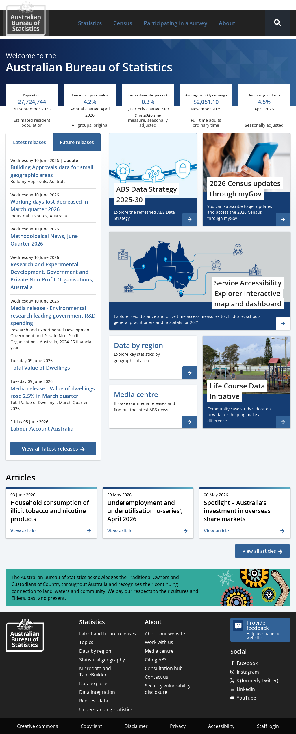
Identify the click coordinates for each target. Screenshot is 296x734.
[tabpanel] (53, 304)
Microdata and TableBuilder (95, 671)
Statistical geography (102, 659)
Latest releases (29, 142)
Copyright (91, 726)
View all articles (259, 551)
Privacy (178, 726)
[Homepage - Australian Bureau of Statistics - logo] (26, 18)
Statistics (90, 23)
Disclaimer (136, 726)
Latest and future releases (107, 633)
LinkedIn (246, 689)
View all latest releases (50, 448)
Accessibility (221, 726)
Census (122, 23)
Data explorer (94, 683)
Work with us (159, 642)
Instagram (248, 672)
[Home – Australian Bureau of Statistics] (25, 635)
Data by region (95, 651)
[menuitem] (89, 23)
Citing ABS (156, 659)
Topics (86, 642)
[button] (277, 23)
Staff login (268, 726)
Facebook (247, 663)
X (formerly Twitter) (257, 680)
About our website (165, 633)
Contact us (156, 677)
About (227, 23)
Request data (93, 701)
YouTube (246, 698)
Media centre (159, 651)
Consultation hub (164, 668)
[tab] (29, 142)
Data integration (97, 692)
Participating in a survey (175, 23)
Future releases (77, 142)
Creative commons (37, 726)
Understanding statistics (106, 709)
